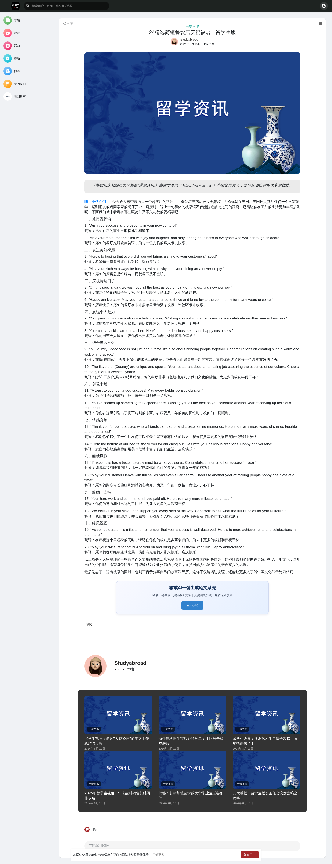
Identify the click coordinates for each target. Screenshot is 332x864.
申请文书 (192, 27)
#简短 (89, 624)
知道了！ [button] (250, 854)
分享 (67, 24)
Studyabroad (189, 39)
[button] (66, 6)
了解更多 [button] (158, 854)
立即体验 (192, 605)
